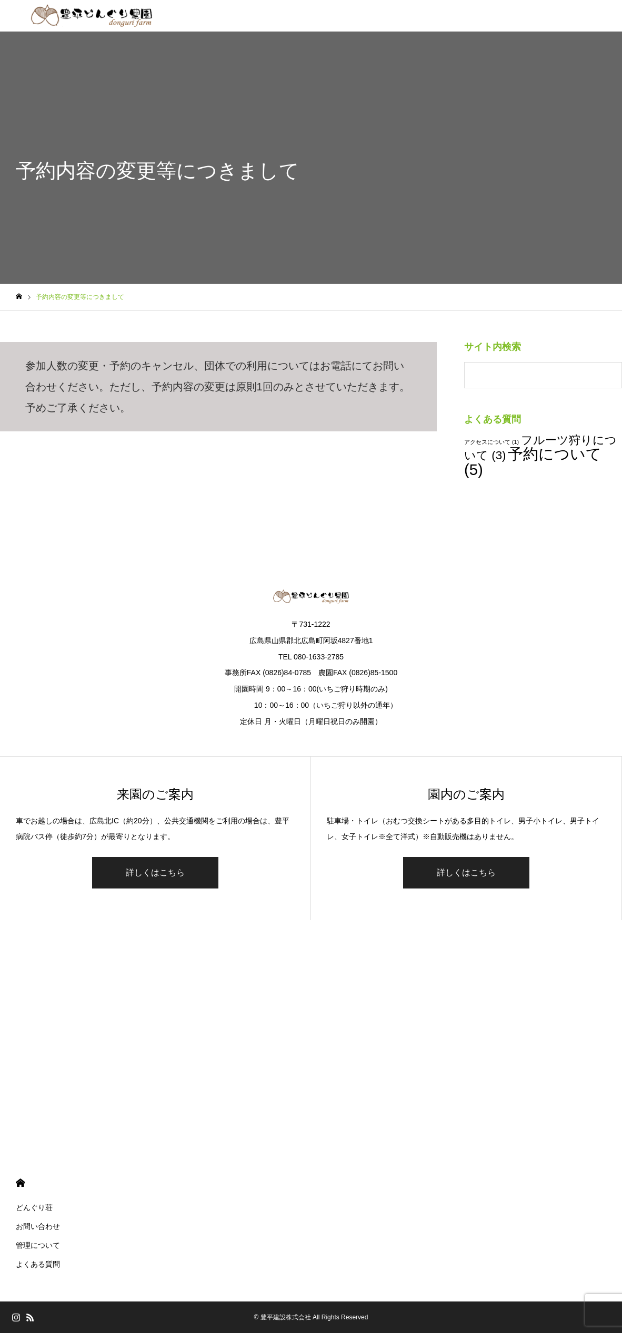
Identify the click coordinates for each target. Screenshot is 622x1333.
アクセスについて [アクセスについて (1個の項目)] (491, 442)
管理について (38, 1245)
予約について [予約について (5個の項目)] (532, 461)
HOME (20, 1183)
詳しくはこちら (155, 872)
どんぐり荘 (34, 1207)
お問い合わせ (38, 1226)
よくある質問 (38, 1264)
